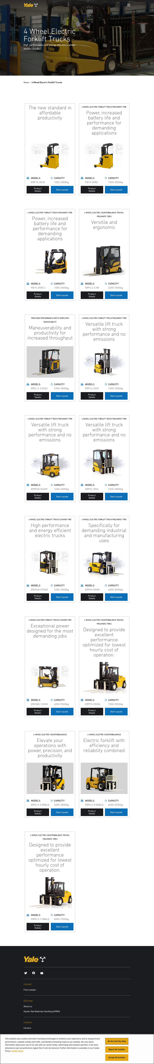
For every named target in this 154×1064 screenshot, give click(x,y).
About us (28, 1006)
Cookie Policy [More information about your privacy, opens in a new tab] (17, 1051)
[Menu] (129, 5)
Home (26, 82)
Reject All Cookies (117, 1049)
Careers (27, 1028)
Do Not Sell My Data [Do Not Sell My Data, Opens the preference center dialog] (117, 1041)
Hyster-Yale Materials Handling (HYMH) (42, 1011)
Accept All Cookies (116, 1057)
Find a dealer (30, 990)
